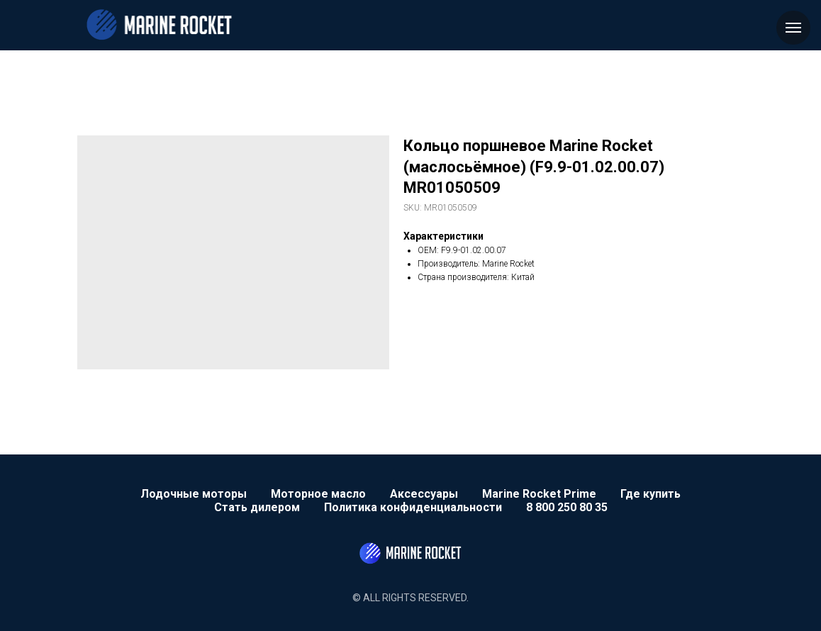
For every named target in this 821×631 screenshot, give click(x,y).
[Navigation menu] (793, 28)
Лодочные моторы (193, 494)
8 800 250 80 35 (567, 507)
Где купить (650, 494)
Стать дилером (257, 507)
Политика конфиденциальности (413, 507)
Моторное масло (318, 494)
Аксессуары (424, 494)
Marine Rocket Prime (539, 494)
